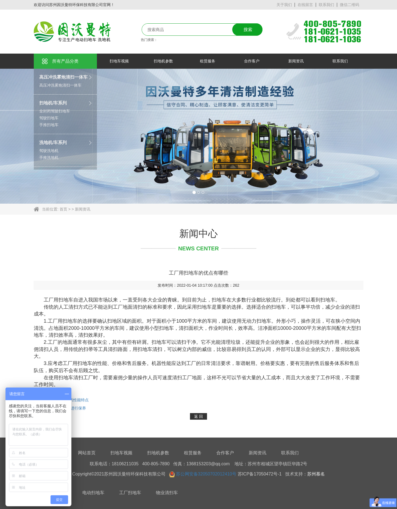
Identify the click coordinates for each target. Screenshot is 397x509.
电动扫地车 (93, 492)
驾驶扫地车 (48, 118)
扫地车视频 (121, 452)
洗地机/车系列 (53, 142)
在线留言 (305, 4)
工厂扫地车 (130, 492)
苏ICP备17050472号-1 (260, 474)
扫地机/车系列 (53, 103)
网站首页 (87, 452)
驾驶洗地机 (48, 150)
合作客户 (225, 452)
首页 (63, 209)
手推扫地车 (48, 125)
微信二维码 (349, 4)
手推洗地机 (48, 157)
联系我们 (326, 4)
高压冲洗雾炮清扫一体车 (63, 77)
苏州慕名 (316, 474)
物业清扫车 (167, 492)
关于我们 (284, 4)
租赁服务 (193, 452)
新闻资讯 (82, 209)
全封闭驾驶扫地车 (54, 111)
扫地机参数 (158, 452)
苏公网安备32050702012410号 (206, 474)
